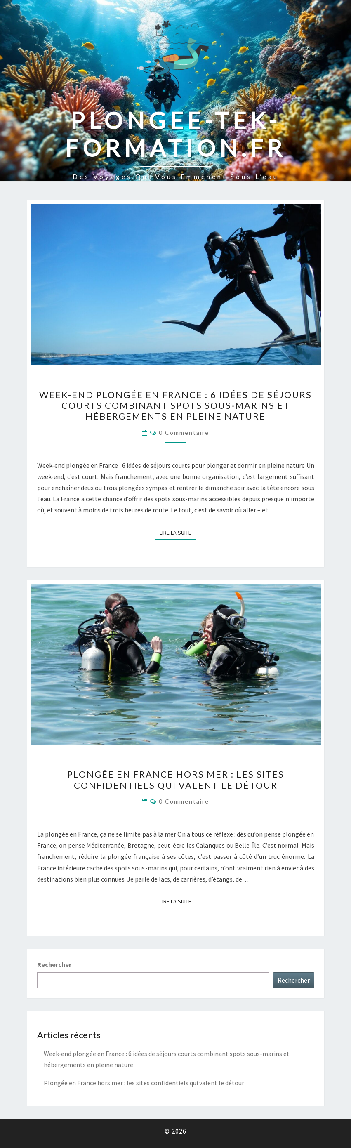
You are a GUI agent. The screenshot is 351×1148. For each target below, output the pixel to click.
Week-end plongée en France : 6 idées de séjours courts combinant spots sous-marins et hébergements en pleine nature (175, 405)
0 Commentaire (184, 432)
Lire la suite (178, 532)
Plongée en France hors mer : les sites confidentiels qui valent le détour (175, 779)
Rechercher (54, 964)
